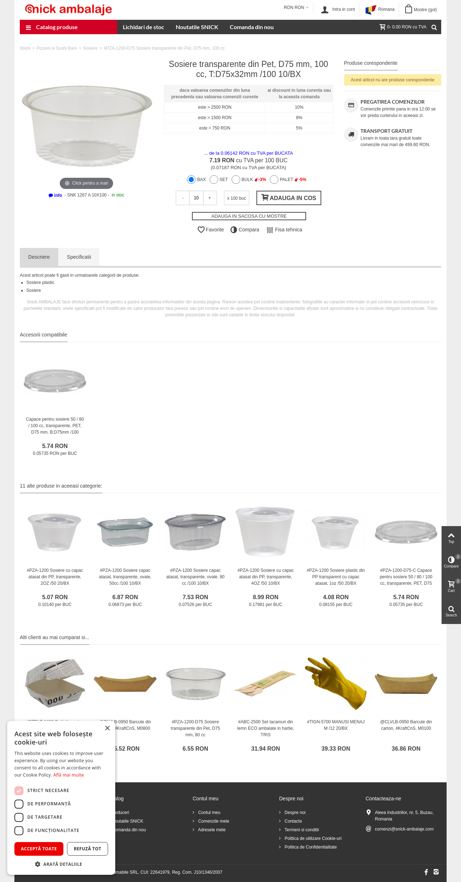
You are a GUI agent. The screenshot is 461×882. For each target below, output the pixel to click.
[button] (61, 864)
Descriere (39, 257)
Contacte (292, 821)
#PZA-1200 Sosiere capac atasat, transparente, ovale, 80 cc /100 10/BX (195, 577)
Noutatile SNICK (197, 26)
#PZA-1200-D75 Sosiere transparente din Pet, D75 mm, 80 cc (195, 728)
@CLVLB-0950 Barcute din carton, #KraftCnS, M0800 (125, 725)
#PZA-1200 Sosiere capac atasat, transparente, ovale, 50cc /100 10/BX (125, 577)
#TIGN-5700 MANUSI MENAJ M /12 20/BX (335, 725)
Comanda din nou (252, 26)
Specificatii (79, 257)
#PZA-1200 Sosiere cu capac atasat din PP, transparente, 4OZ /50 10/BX (265, 577)
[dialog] (61, 798)
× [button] (107, 728)
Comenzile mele (213, 821)
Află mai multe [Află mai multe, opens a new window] (68, 775)
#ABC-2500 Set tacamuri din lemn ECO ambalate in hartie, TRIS (265, 728)
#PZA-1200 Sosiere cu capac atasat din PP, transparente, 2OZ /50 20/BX (55, 577)
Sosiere (90, 48)
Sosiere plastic (40, 282)
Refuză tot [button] (87, 849)
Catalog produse (52, 27)
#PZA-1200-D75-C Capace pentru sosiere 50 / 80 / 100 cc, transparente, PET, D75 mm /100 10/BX (406, 580)
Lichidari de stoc (143, 26)
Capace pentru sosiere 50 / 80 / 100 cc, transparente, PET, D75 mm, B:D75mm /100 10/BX (55, 429)
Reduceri (120, 812)
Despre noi (294, 812)
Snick (25, 48)
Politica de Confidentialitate (310, 847)
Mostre (425, 9)
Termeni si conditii (301, 829)
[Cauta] (434, 27)
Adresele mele (211, 829)
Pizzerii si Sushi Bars (56, 48)
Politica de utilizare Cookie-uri (312, 838)
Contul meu (208, 812)
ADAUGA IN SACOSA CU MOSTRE (249, 216)
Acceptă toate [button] (39, 849)
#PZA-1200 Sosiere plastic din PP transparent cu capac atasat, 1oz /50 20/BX (336, 577)
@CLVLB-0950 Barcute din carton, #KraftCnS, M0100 (406, 725)
